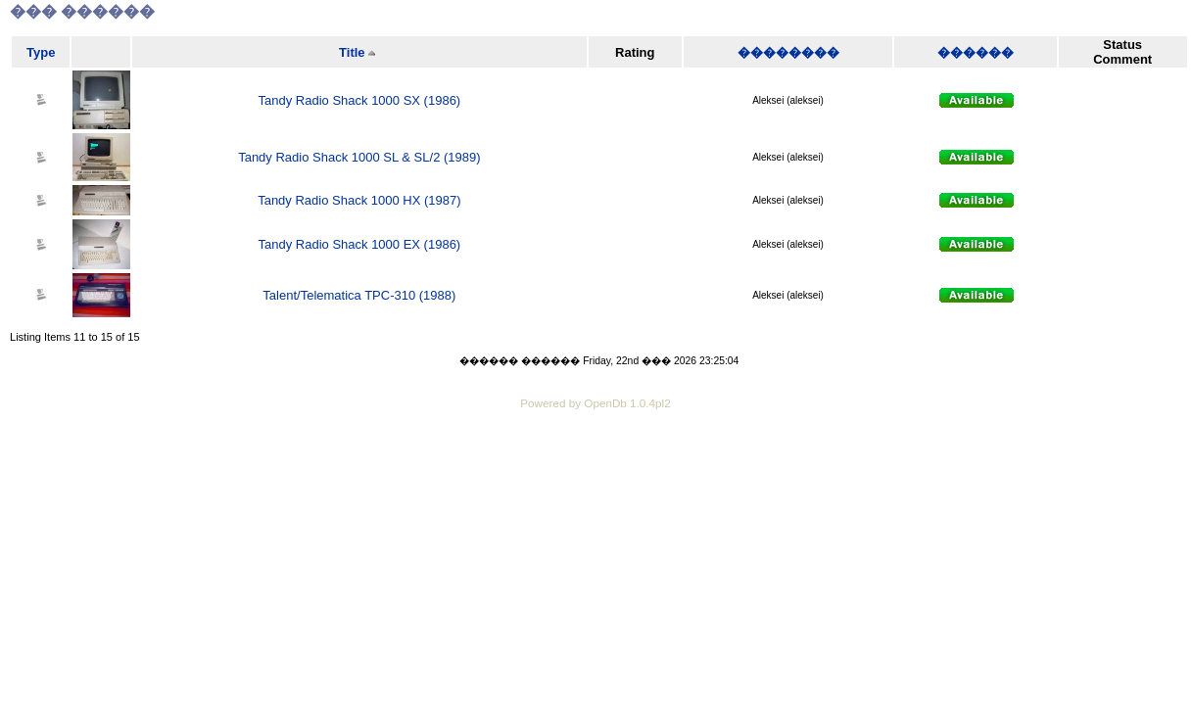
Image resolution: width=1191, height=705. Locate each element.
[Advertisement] (595, 468)
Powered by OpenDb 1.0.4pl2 (595, 403)
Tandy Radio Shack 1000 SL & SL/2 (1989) (359, 157)
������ (975, 52)
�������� (788, 52)
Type (40, 52)
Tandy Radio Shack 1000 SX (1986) (360, 100)
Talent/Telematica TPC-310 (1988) (358, 295)
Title (352, 52)
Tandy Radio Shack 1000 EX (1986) (360, 244)
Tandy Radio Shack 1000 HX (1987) (359, 200)
